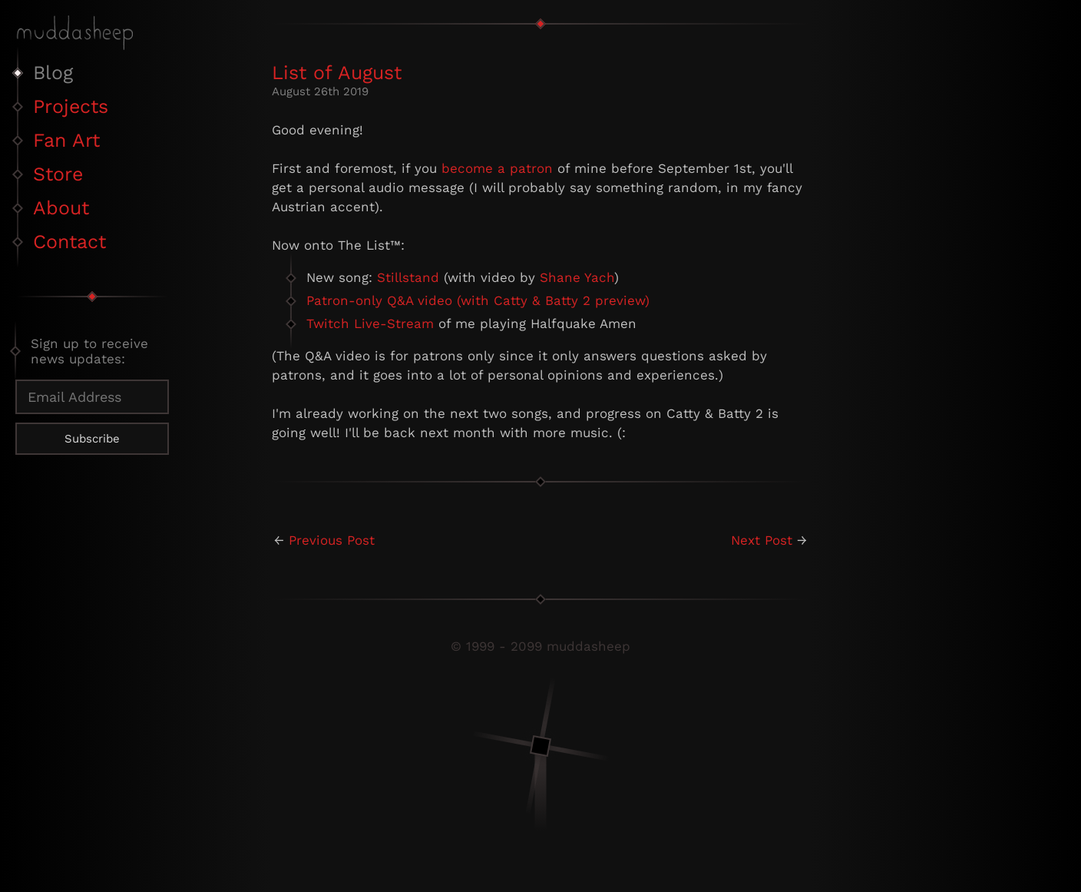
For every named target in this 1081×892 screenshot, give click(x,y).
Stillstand (408, 277)
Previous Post (332, 540)
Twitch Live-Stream (370, 323)
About (61, 208)
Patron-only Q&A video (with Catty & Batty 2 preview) (478, 300)
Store (58, 174)
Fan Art (66, 140)
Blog (53, 72)
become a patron (497, 168)
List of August (337, 72)
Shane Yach (577, 277)
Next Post (761, 540)
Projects (70, 106)
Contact (69, 241)
